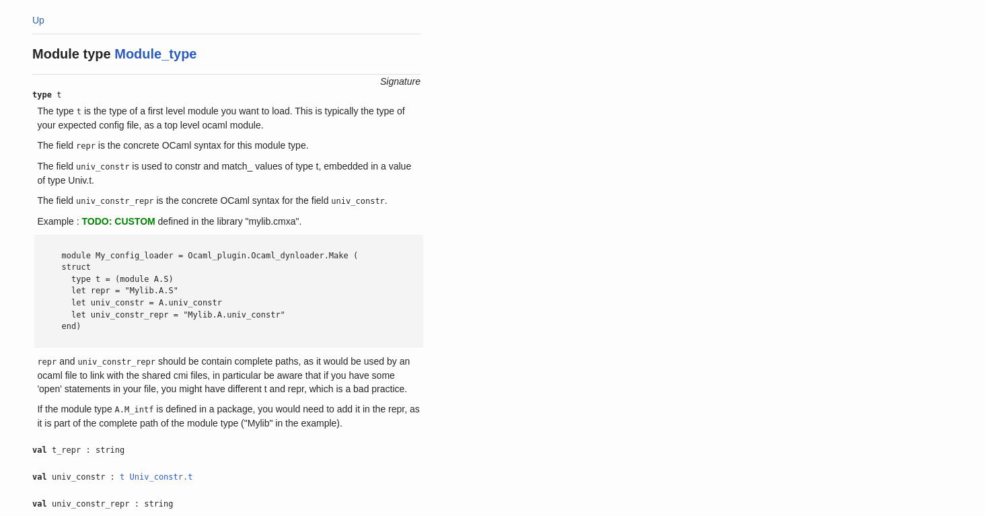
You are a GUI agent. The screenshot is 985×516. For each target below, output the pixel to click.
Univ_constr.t (161, 477)
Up (38, 20)
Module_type (155, 53)
